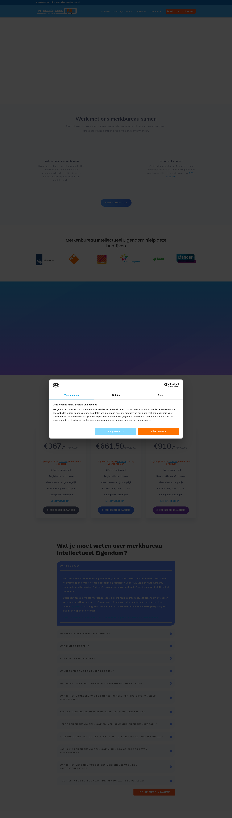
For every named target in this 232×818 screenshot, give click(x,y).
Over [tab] (160, 395)
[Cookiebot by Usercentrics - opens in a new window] (166, 385)
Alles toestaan (158, 431)
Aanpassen (115, 431)
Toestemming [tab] (71, 395)
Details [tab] (116, 395)
